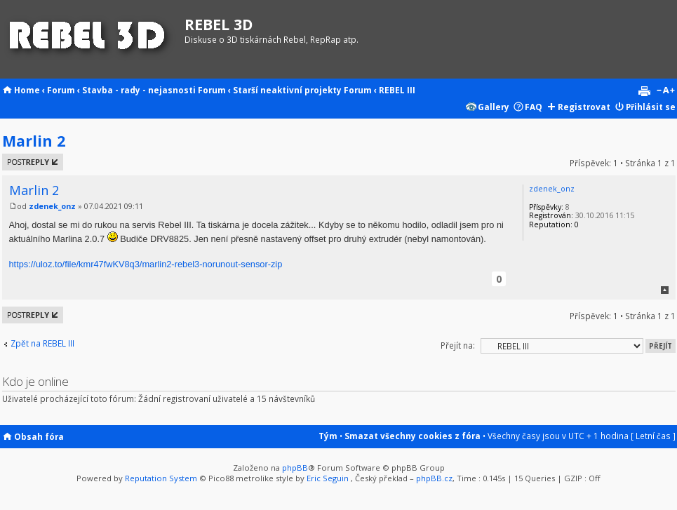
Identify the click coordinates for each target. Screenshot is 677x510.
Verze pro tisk (644, 91)
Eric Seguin (328, 478)
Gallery (493, 106)
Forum (61, 89)
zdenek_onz (52, 206)
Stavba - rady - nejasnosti (139, 89)
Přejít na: (458, 345)
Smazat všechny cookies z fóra (412, 435)
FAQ (533, 106)
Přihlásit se (651, 106)
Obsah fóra (39, 436)
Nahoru (665, 290)
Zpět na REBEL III (42, 343)
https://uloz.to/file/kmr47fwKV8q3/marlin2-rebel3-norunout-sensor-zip (146, 264)
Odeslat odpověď (32, 162)
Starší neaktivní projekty (287, 89)
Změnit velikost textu (665, 91)
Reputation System (161, 478)
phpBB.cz (434, 478)
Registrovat (584, 106)
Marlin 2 (33, 140)
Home (27, 89)
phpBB (295, 467)
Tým (328, 435)
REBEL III (397, 89)
